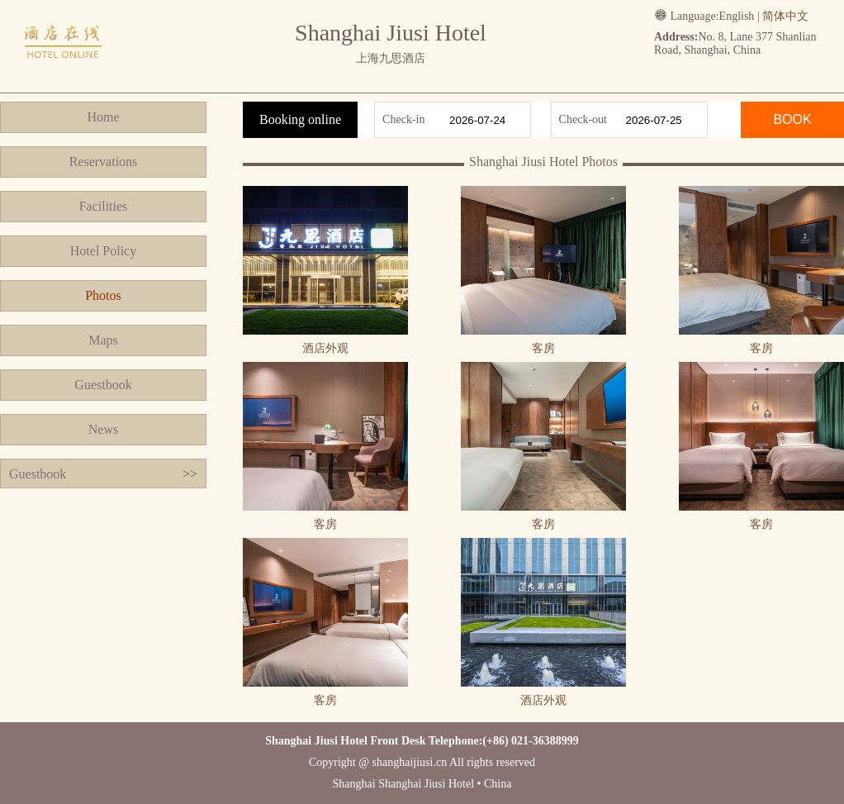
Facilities (103, 206)
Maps (103, 340)
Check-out (583, 119)
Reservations (103, 162)
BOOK (792, 119)
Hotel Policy (103, 251)
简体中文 (785, 16)
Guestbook (102, 385)
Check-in (403, 119)
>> (190, 474)
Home (103, 117)
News (103, 429)
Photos (103, 295)
